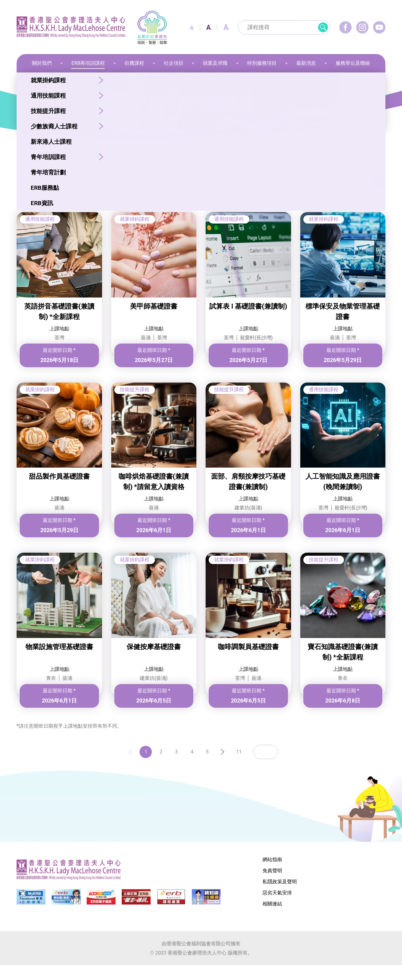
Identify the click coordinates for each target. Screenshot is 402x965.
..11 (238, 752)
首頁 (21, 153)
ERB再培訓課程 (56, 153)
